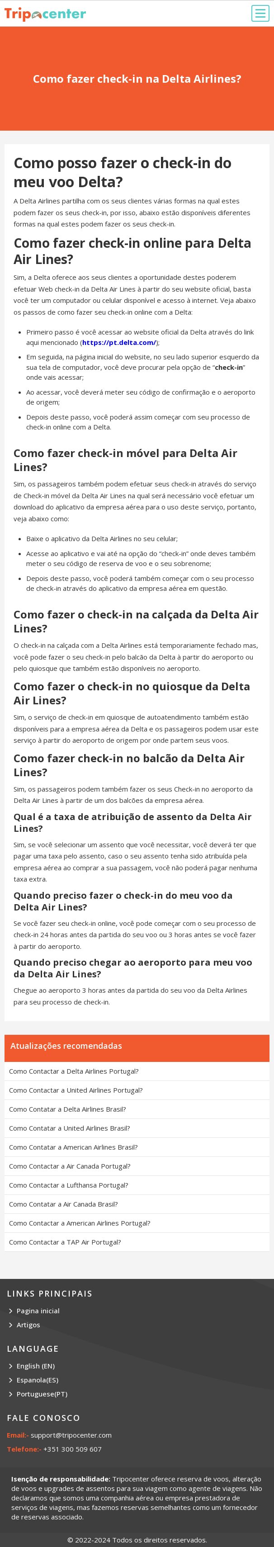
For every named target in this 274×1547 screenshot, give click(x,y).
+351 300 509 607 (72, 1448)
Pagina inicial (38, 1310)
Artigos (28, 1324)
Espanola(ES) (37, 1379)
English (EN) (36, 1365)
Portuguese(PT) (42, 1393)
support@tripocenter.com (71, 1434)
